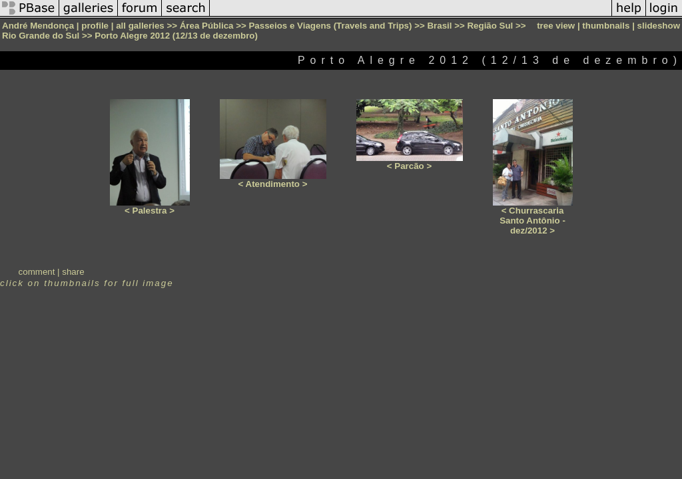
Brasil (439, 26)
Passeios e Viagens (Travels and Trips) (330, 26)
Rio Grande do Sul (40, 36)
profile (95, 26)
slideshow (658, 26)
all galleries (140, 26)
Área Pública (207, 26)
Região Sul (490, 26)
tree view (556, 26)
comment (37, 272)
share (73, 272)
